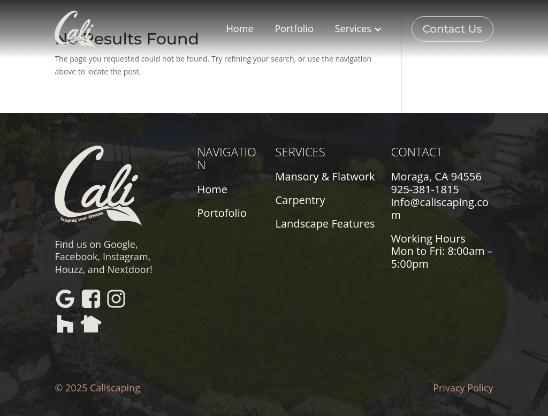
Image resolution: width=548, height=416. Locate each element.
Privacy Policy (463, 387)
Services (358, 28)
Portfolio (294, 28)
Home (240, 28)
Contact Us (452, 28)
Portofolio (221, 213)
